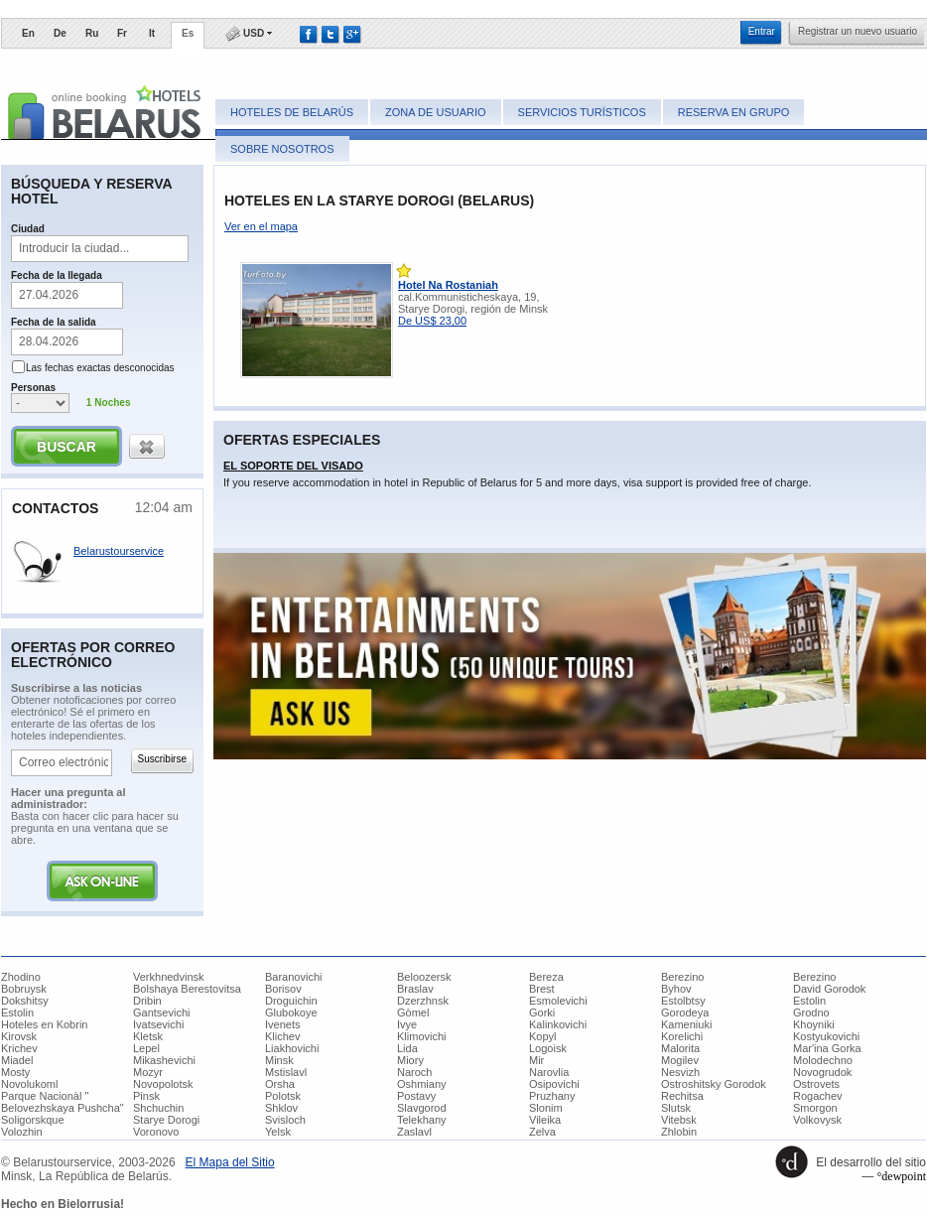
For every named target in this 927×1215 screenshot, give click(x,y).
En (28, 33)
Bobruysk (24, 989)
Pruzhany (552, 1096)
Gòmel (413, 1012)
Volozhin (22, 1132)
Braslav (415, 989)
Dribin (147, 1001)
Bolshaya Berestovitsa (187, 989)
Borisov (283, 989)
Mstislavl (286, 1072)
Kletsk (148, 1036)
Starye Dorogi (166, 1120)
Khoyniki (814, 1024)
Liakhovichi (292, 1048)
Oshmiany (422, 1084)
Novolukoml (29, 1084)
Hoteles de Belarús (291, 112)
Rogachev (818, 1096)
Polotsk (283, 1096)
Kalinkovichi (558, 1024)
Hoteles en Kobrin (44, 1024)
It (152, 33)
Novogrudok (822, 1072)
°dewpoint (901, 1176)
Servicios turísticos (582, 112)
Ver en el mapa (261, 226)
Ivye (407, 1024)
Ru (91, 33)
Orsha (280, 1084)
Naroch (414, 1072)
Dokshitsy (25, 1001)
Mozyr (148, 1072)
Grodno (811, 1012)
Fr (122, 33)
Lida (407, 1048)
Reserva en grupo (734, 112)
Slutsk (676, 1108)
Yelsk (278, 1132)
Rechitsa (682, 1096)
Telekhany (422, 1120)
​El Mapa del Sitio (230, 1162)
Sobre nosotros (282, 149)
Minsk (279, 1060)
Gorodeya (685, 1012)
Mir (536, 1060)
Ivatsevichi (158, 1024)
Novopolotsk (163, 1084)
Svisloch (285, 1120)
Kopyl (543, 1036)
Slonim (546, 1108)
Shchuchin (158, 1108)
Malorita (680, 1048)
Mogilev (680, 1060)
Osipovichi (554, 1084)
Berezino (682, 977)
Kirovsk (19, 1036)
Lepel (146, 1048)
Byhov (676, 989)
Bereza (546, 977)
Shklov (281, 1108)
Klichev (282, 1036)
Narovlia (549, 1072)
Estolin (809, 1001)
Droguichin (291, 1001)
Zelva (542, 1132)
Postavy (416, 1096)
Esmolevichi (558, 1001)
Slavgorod (422, 1108)
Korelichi (682, 1036)
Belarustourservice (118, 551)
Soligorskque (33, 1120)
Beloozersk (424, 977)
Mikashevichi (164, 1060)
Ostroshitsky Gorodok (713, 1084)
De (60, 33)
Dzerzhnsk (423, 1001)
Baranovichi (293, 977)
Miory (410, 1060)
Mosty (15, 1072)
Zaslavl (414, 1132)
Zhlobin (679, 1132)
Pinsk (146, 1096)
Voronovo (156, 1132)
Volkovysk (817, 1120)
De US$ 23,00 (432, 321)
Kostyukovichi (826, 1036)
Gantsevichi (161, 1012)
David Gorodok (829, 989)
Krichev (19, 1048)
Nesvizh (680, 1072)
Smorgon (815, 1108)
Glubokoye (291, 1012)
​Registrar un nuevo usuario (857, 31)
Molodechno (823, 1060)
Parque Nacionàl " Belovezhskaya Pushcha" (62, 1102)
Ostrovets (816, 1084)
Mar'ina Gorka (827, 1048)
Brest (542, 989)
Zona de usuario (435, 112)
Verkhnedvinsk (168, 977)
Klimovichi (422, 1036)
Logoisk (548, 1048)
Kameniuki (686, 1024)
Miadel (17, 1060)
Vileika (545, 1120)
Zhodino (21, 977)
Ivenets (282, 1024)
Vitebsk (679, 1120)
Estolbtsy (683, 1001)
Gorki (542, 1012)
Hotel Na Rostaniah (448, 285)
